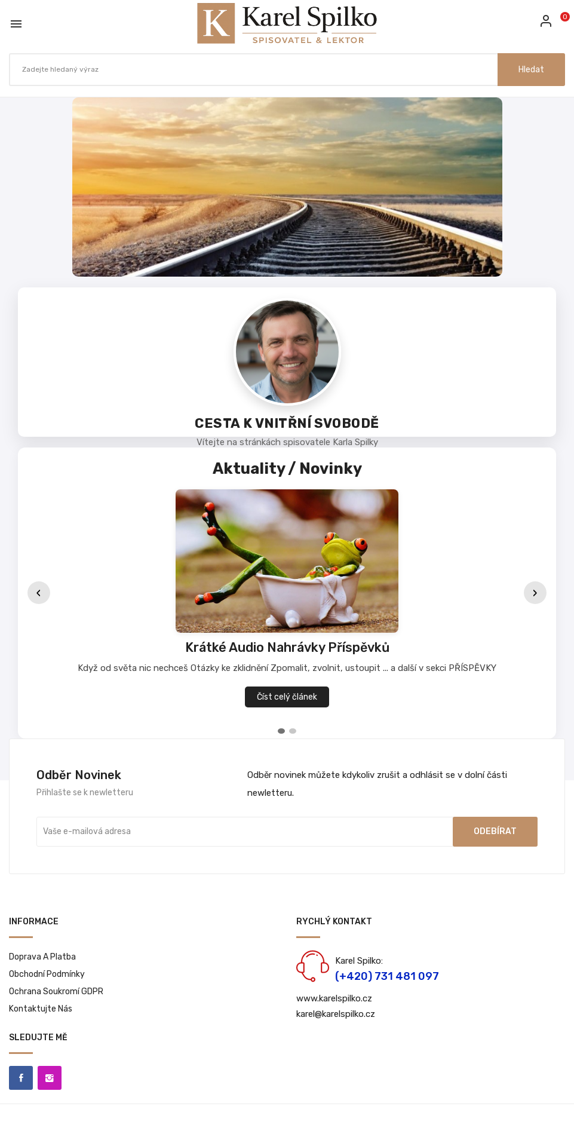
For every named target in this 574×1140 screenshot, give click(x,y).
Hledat (531, 70)
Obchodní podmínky (47, 974)
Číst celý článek (287, 697)
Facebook (21, 1078)
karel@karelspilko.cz (335, 1014)
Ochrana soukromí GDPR (56, 991)
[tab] (281, 731)
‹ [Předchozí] (38, 593)
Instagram (50, 1078)
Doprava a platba (42, 957)
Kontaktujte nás (40, 1009)
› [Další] (535, 593)
